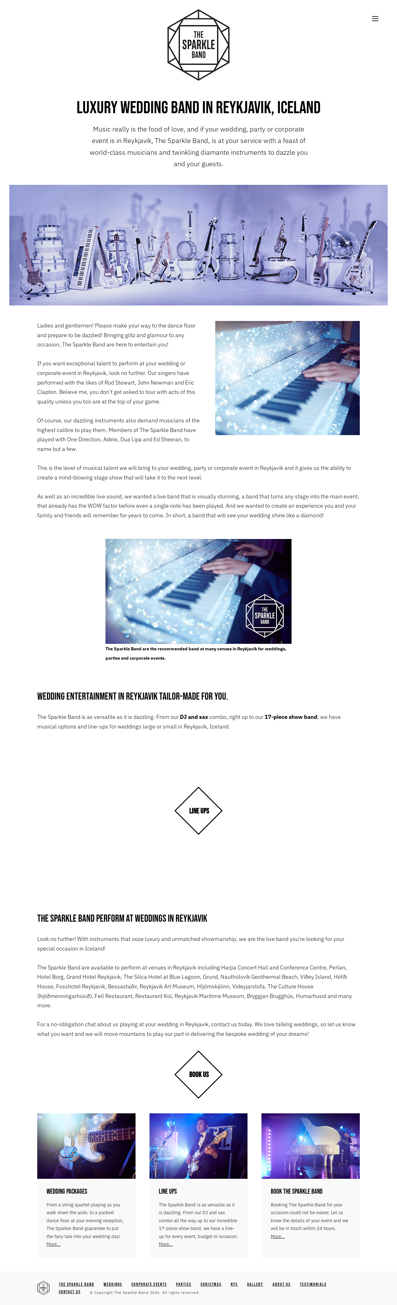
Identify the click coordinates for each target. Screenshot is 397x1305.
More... (53, 1244)
